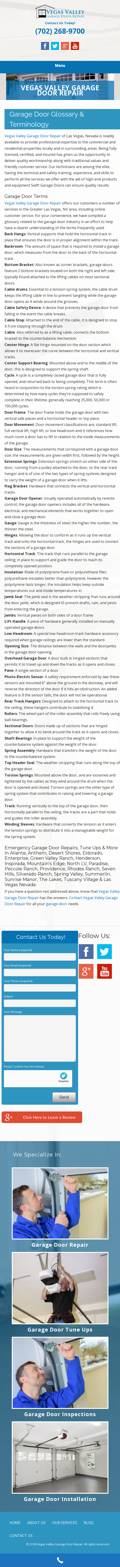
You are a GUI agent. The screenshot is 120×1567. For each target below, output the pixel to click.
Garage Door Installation (60, 1499)
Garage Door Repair (60, 1244)
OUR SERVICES (64, 1522)
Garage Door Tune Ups (60, 1329)
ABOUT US (36, 1522)
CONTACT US (21, 1535)
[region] (60, 86)
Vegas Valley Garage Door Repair (33, 135)
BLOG (89, 1522)
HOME (15, 1522)
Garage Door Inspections (60, 1414)
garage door (56, 903)
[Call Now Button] (60, 1560)
